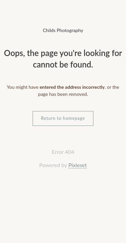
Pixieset (78, 165)
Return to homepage (63, 118)
